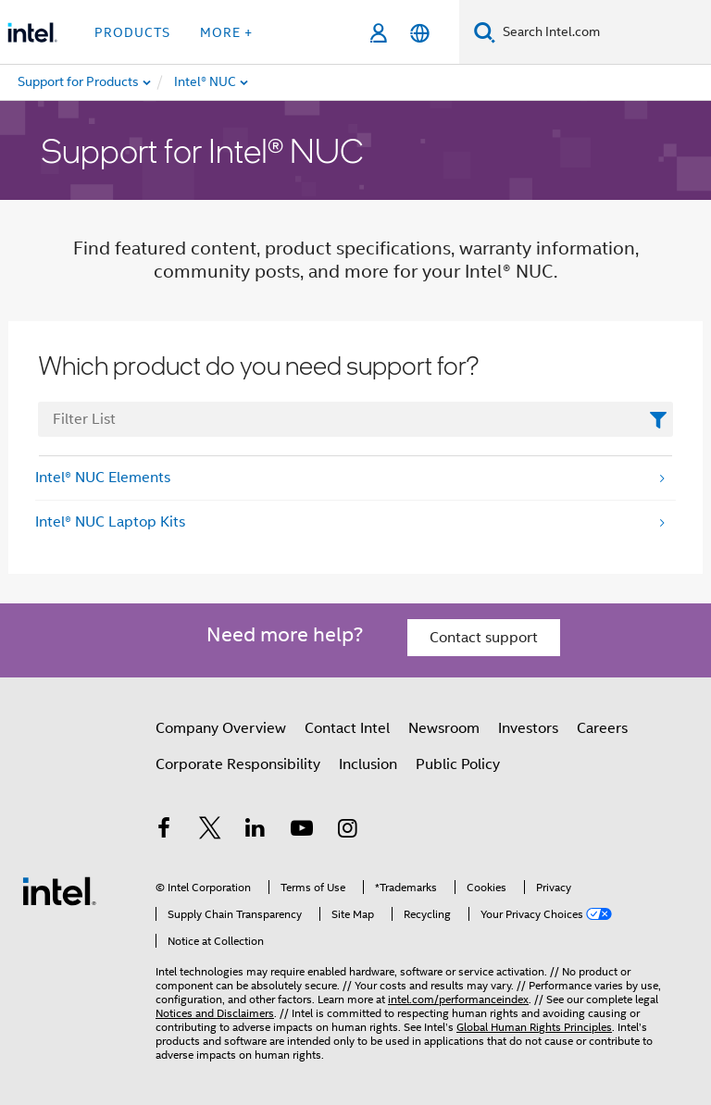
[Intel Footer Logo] (59, 890)
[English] (419, 33)
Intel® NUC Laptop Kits (110, 522)
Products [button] (132, 32)
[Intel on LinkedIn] (255, 831)
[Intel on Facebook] (164, 831)
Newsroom (444, 728)
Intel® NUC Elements (102, 477)
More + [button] (226, 32)
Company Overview (221, 728)
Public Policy (458, 764)
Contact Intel (347, 728)
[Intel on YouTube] (302, 831)
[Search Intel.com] (603, 32)
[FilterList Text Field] (355, 420)
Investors (528, 728)
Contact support (484, 637)
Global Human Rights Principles (534, 1027)
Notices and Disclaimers (215, 1013)
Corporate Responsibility (238, 764)
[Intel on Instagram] (347, 831)
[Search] (484, 31)
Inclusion (368, 764)
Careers (602, 728)
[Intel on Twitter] (210, 831)
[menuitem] (264, 82)
